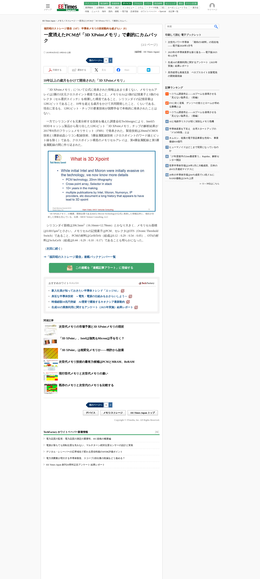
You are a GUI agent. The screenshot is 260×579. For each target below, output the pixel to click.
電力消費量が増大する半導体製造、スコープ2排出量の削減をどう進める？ (85, 458)
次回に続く (53, 248)
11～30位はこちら (210, 183)
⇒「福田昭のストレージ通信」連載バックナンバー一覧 (80, 256)
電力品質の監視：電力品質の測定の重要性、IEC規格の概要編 (78, 438)
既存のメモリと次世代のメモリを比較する (86, 385)
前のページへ (95, 60)
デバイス (90, 412)
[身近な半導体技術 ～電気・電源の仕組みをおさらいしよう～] (91, 296)
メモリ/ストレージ (113, 412)
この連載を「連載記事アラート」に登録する (104, 267)
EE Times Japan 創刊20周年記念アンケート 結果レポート (75, 464)
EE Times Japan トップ (143, 412)
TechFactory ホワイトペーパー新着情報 (66, 432)
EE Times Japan (48, 21)
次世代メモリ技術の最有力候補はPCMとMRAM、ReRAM (97, 361)
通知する (81, 70)
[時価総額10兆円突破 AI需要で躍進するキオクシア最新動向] (90, 301)
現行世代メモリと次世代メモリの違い (83, 373)
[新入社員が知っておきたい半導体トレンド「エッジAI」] (87, 290)
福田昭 (138, 52)
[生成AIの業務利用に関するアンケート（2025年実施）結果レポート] (94, 307)
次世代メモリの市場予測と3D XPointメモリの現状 (91, 326)
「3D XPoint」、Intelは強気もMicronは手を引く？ (91, 338)
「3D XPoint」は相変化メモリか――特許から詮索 (91, 350)
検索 (216, 26)
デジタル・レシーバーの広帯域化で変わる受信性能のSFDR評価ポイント (84, 451)
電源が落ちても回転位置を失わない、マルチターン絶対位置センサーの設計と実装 (89, 445)
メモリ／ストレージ (66, 21)
